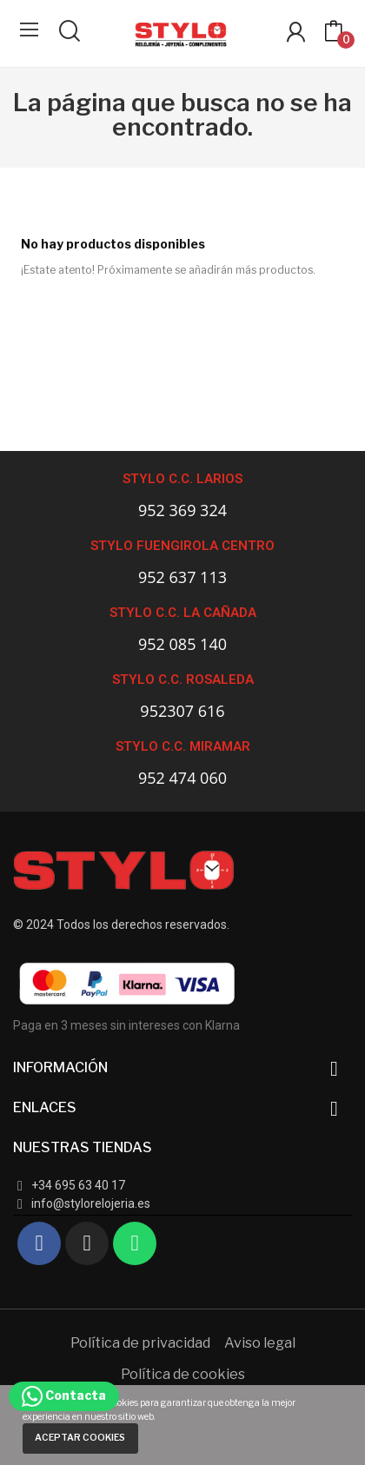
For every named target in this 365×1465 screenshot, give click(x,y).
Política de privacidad (140, 1343)
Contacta (64, 1395)
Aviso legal (259, 1343)
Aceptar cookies (80, 1437)
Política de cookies (183, 1374)
